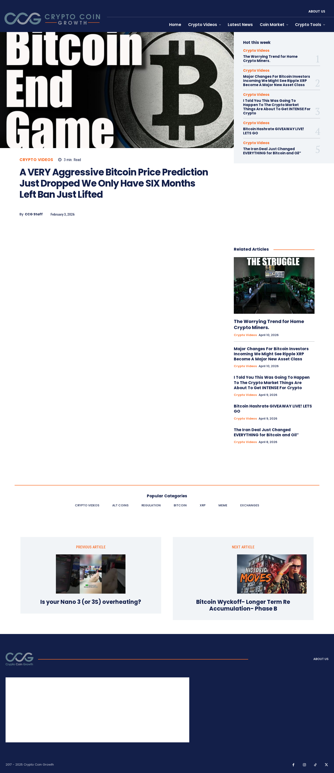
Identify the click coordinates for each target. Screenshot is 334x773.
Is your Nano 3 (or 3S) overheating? (90, 602)
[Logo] (19, 659)
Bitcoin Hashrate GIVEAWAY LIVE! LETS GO (273, 131)
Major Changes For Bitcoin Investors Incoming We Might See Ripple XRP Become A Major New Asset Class (276, 80)
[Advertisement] (114, 261)
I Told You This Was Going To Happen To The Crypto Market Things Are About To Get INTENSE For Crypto (277, 107)
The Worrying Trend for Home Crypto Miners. (270, 58)
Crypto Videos (36, 160)
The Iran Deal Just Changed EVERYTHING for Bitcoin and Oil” (272, 150)
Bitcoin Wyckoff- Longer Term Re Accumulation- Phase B (243, 605)
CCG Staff (34, 214)
